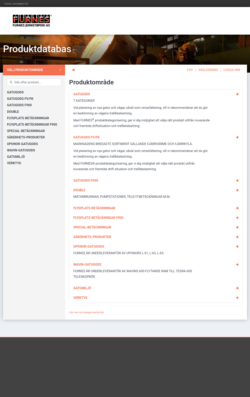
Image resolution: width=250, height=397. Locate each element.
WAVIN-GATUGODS (21, 150)
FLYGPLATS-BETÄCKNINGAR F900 (32, 124)
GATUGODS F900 (19, 105)
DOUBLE (13, 112)
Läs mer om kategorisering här (86, 312)
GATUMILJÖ (16, 157)
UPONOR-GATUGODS (22, 144)
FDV (190, 70)
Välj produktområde (25, 70)
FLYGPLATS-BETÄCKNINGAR (28, 118)
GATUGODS (15, 92)
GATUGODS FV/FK (20, 99)
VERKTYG (14, 163)
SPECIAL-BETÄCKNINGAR (26, 131)
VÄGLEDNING (208, 70)
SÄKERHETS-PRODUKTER (26, 137)
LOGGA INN (232, 70)
